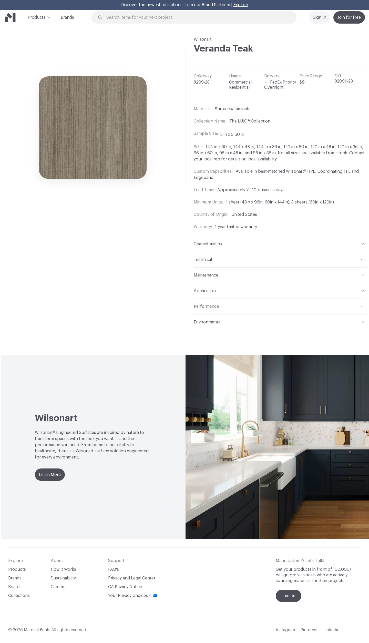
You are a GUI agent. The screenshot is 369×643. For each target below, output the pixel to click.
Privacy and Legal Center (131, 578)
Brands (67, 17)
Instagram (285, 630)
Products (36, 16)
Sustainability (63, 578)
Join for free (349, 17)
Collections (19, 596)
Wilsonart (203, 39)
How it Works (63, 569)
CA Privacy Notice (125, 587)
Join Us (288, 596)
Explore (240, 5)
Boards (15, 587)
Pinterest (309, 630)
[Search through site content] (196, 18)
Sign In (319, 17)
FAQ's (113, 569)
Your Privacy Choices (132, 595)
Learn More (50, 475)
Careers (58, 587)
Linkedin (331, 630)
